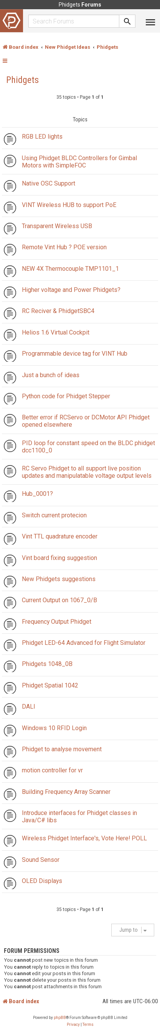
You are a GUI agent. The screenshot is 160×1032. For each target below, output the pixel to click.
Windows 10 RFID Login (54, 728)
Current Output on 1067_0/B (59, 600)
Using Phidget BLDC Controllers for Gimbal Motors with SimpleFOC (79, 161)
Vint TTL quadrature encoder (59, 536)
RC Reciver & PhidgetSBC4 (58, 311)
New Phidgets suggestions (59, 579)
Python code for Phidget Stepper (66, 396)
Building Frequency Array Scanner (66, 791)
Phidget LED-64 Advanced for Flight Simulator (83, 642)
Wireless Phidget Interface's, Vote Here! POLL (84, 838)
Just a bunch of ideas (50, 375)
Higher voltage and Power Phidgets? (71, 289)
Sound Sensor (40, 859)
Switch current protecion (54, 515)
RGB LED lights (42, 136)
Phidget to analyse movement (62, 749)
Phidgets (22, 80)
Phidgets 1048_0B (47, 664)
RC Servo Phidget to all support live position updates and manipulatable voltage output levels (87, 472)
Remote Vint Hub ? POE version (64, 247)
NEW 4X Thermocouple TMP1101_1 (70, 268)
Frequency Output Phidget (56, 621)
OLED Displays (42, 881)
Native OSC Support (48, 183)
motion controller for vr (52, 770)
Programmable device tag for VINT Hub (74, 353)
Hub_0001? (37, 493)
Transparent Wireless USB (57, 226)
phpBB (60, 1017)
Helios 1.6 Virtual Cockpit (55, 332)
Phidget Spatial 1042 (50, 685)
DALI (28, 706)
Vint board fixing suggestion (59, 558)
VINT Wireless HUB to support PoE (69, 205)
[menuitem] (73, 1024)
